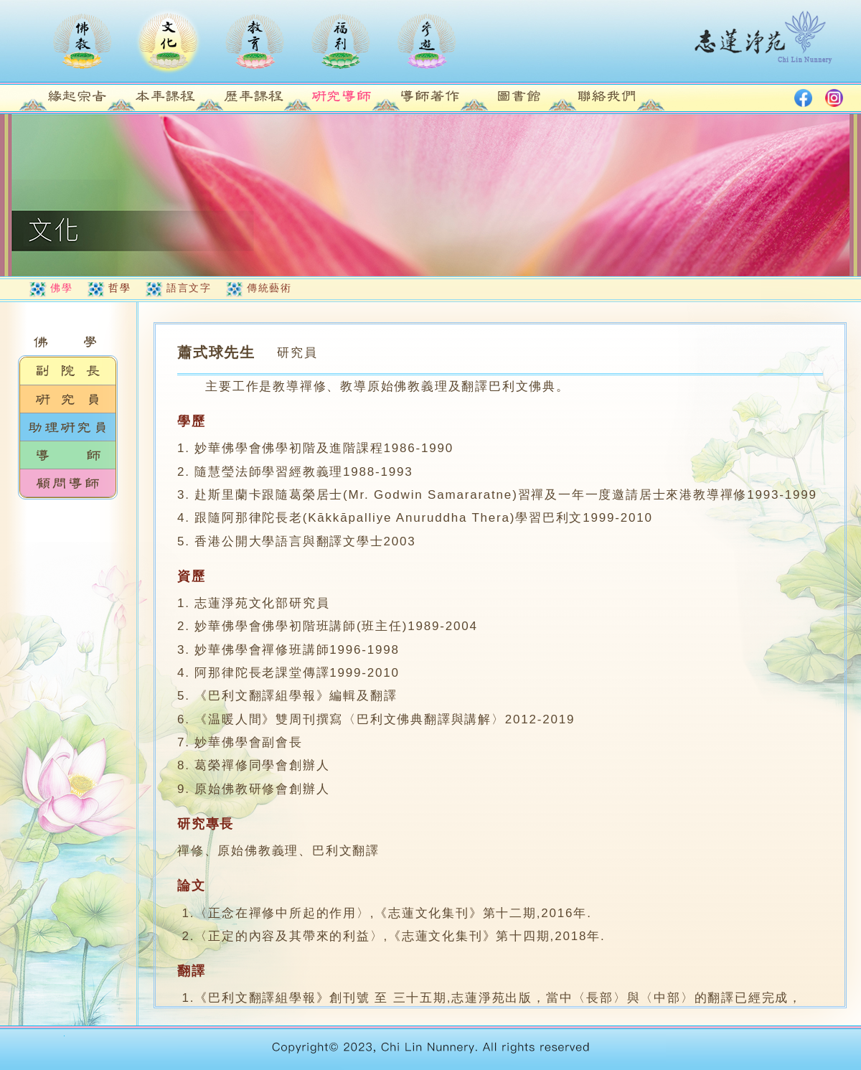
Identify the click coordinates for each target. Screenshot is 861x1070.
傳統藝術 (269, 288)
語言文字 (188, 288)
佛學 (61, 288)
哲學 (119, 288)
